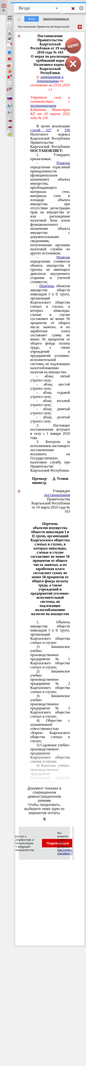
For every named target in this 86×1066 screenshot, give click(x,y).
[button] (3, 7)
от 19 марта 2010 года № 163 (51, 509)
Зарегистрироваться (56, 18)
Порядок (63, 163)
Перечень (46, 286)
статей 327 (40, 130)
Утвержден (61, 491)
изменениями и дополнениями (50, 79)
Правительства (57, 497)
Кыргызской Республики (50, 503)
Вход (31, 18)
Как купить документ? (64, 851)
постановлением (43, 105)
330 (67, 130)
